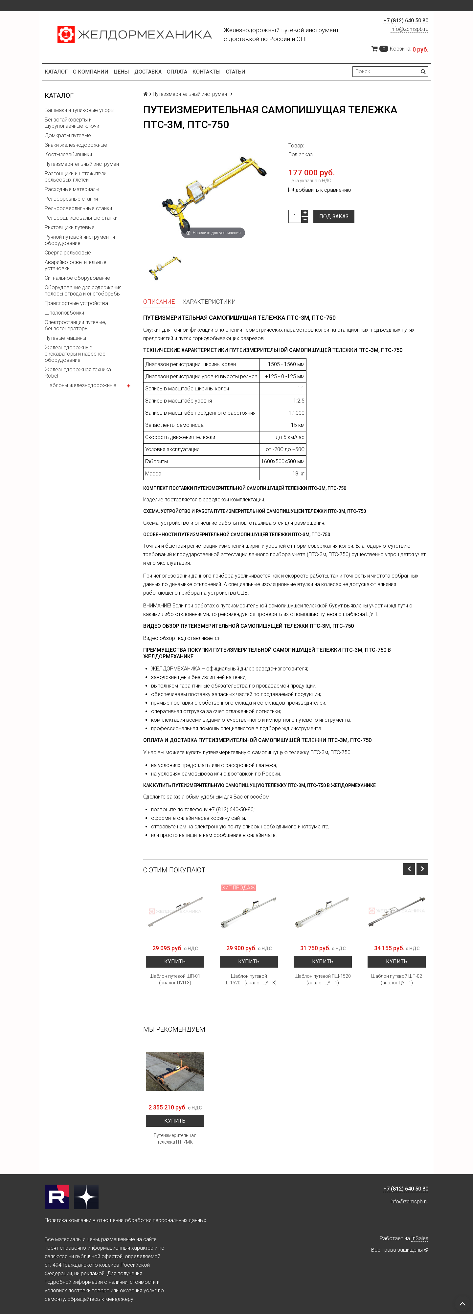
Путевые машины (65, 338)
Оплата (177, 72)
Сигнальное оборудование (77, 278)
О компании (90, 72)
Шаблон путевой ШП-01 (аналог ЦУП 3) (174, 979)
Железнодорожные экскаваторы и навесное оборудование (75, 353)
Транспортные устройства (76, 303)
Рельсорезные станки (71, 199)
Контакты (206, 72)
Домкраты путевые (68, 135)
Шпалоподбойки (64, 313)
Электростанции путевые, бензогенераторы (75, 325)
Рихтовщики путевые (70, 227)
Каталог (56, 72)
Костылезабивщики (68, 154)
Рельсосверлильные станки (78, 208)
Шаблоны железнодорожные (80, 385)
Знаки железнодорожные (76, 145)
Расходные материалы (72, 189)
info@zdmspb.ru (409, 29)
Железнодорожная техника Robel (78, 372)
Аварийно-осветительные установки (75, 265)
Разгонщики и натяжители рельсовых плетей (75, 176)
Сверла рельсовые (68, 253)
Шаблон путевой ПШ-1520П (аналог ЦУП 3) (249, 979)
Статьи (235, 72)
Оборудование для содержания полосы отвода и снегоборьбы (83, 290)
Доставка (148, 72)
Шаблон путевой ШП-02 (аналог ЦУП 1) (396, 979)
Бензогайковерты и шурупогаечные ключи (72, 123)
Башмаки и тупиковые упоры (79, 110)
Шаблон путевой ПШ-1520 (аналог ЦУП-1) (323, 979)
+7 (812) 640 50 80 (405, 20)
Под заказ (334, 216)
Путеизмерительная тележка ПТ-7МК (175, 1139)
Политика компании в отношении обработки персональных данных (125, 1220)
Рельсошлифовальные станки (81, 218)
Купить (175, 961)
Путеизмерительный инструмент (83, 164)
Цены (121, 72)
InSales (419, 1238)
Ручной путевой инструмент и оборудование (80, 240)
